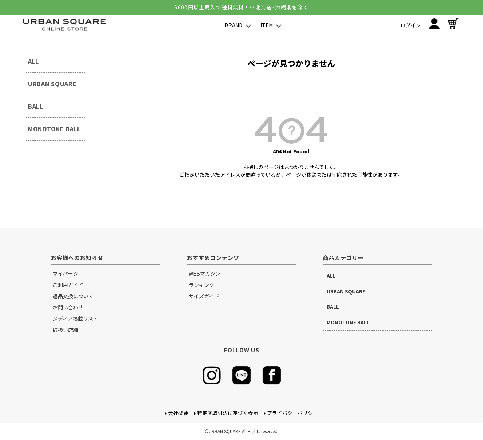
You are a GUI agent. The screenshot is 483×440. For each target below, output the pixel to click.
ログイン (410, 25)
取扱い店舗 (65, 329)
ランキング (201, 284)
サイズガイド (204, 296)
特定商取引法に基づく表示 (227, 412)
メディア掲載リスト (75, 318)
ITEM (266, 25)
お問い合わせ (68, 307)
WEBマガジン (204, 273)
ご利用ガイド (68, 284)
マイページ (65, 273)
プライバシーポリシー (292, 412)
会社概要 (178, 412)
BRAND (234, 25)
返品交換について (73, 296)
